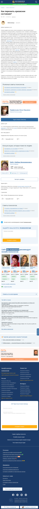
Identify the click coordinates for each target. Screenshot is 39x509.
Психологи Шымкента (25, 374)
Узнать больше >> (29, 102)
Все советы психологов (7, 329)
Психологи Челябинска (7, 394)
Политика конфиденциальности (11, 469)
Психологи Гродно (24, 393)
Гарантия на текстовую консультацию (12, 454)
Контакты (5, 478)
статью (15, 128)
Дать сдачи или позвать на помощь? (12, 339)
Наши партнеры (7, 480)
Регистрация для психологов (12, 489)
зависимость (4, 128)
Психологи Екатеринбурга (7, 386)
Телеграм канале (27, 222)
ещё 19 (31, 281)
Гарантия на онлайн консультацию (11, 452)
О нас (4, 484)
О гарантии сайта (7, 286)
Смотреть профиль (19, 179)
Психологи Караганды (25, 376)
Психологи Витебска (25, 390)
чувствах (17, 49)
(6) (23, 173)
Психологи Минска (24, 386)
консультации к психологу (23, 186)
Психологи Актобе (24, 378)
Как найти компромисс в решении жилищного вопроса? (15, 316)
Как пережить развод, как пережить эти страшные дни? (15, 310)
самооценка (9, 40)
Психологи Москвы (6, 381)
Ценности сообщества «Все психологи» (12, 460)
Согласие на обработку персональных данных (14, 471)
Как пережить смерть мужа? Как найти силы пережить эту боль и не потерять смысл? (18, 303)
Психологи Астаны (24, 372)
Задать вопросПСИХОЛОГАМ (38, 332)
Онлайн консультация (19, 437)
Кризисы (14, 16)
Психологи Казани (5, 390)
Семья (13, 279)
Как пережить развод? (9, 92)
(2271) (5, 173)
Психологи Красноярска (7, 392)
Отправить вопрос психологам (10, 482)
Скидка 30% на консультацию (10, 456)
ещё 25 (12, 281)
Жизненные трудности (7, 322)
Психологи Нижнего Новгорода (9, 388)
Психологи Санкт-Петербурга (8, 383)
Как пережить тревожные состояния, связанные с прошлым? (18, 89)
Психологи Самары (6, 396)
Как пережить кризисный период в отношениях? (15, 87)
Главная (2, 7)
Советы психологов (10, 7)
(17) (15, 173)
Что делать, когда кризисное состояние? (13, 208)
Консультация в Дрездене (19, 168)
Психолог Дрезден (14, 164)
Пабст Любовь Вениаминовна (21, 162)
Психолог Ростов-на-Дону (16, 112)
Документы (6, 465)
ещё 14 (3, 281)
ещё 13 (21, 281)
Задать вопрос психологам (9, 94)
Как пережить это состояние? (11, 148)
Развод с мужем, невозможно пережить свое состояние (17, 210)
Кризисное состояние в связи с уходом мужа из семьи (16, 151)
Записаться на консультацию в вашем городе (18, 440)
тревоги (15, 62)
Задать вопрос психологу (19, 119)
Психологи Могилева (25, 392)
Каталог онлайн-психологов (8, 284)
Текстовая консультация (19, 442)
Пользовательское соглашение (10, 467)
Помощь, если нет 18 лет (9, 458)
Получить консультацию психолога (19, 4)
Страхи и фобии (4, 279)
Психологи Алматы (24, 370)
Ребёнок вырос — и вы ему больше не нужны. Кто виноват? (17, 343)
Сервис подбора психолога (19, 434)
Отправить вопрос (19, 426)
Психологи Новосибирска (7, 384)
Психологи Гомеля (24, 388)
